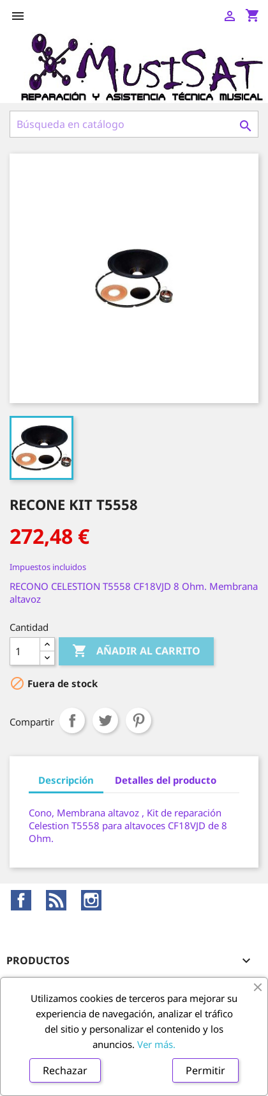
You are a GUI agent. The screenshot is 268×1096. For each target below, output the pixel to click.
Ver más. (156, 1044)
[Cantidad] (25, 651)
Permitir (205, 1070)
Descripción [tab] (66, 780)
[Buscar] (134, 124)
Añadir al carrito (136, 651)
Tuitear (105, 720)
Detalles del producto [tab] (165, 780)
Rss (56, 900)
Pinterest (138, 720)
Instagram (91, 900)
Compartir (72, 720)
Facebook (21, 900)
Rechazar (65, 1070)
